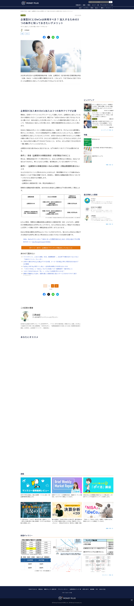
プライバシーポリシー (63, 589)
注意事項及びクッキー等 (75, 589)
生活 (80, 8)
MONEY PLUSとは (33, 589)
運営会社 (40, 589)
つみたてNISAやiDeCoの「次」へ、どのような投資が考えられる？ (43, 271)
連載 (84, 5)
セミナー (95, 5)
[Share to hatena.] (57, 37)
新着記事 (79, 5)
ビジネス (86, 8)
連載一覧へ (109, 528)
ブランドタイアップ (106, 5)
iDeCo (27, 33)
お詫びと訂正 (102, 589)
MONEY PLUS (24, 11)
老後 (92, 8)
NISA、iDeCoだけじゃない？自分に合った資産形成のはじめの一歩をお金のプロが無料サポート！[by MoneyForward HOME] (51, 240)
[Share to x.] (48, 37)
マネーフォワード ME (67, 592)
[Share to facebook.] (44, 37)
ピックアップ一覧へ (106, 130)
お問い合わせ (85, 589)
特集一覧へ (109, 164)
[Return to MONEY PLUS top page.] (30, 3)
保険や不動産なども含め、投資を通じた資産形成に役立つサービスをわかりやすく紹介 (50, 274)
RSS (97, 589)
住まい (97, 8)
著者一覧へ (109, 224)
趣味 (102, 8)
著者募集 (92, 589)
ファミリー (109, 8)
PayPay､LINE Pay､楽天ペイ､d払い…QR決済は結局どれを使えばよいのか (45, 266)
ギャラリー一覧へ (107, 575)
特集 (89, 5)
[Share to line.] (53, 37)
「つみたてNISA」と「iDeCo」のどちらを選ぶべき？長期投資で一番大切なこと (48, 269)
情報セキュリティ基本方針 (50, 589)
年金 (22, 33)
